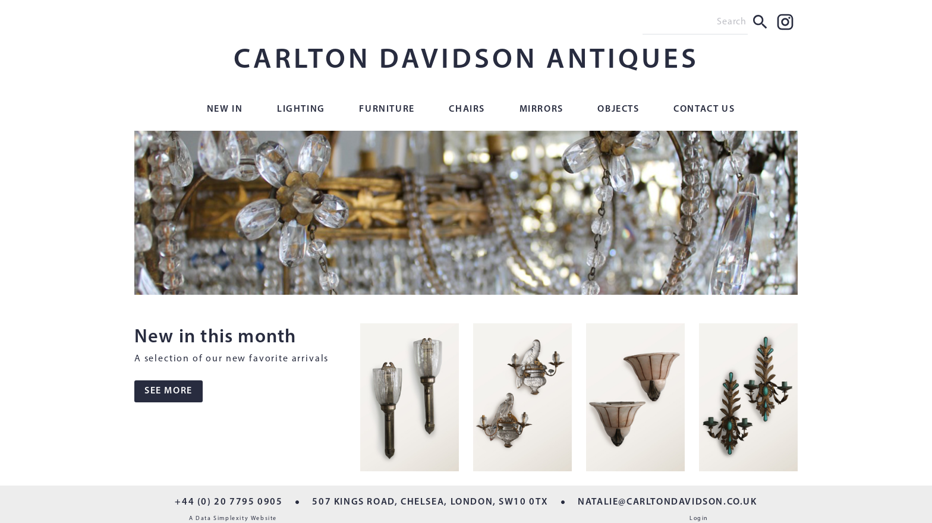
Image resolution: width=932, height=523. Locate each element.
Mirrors (541, 109)
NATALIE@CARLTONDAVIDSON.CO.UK (667, 502)
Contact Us (704, 109)
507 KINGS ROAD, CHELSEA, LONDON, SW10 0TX (430, 502)
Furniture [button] (386, 109)
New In (225, 109)
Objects (618, 109)
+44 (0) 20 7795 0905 (228, 502)
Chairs (467, 109)
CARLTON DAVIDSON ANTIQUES (466, 60)
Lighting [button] (301, 109)
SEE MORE (168, 391)
